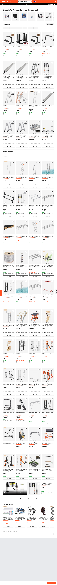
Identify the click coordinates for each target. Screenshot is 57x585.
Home (4, 6)
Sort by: (48, 24)
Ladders (13, 6)
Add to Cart (9, 57)
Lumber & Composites (24, 19)
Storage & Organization (32, 19)
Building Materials (8, 6)
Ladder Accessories (18, 6)
